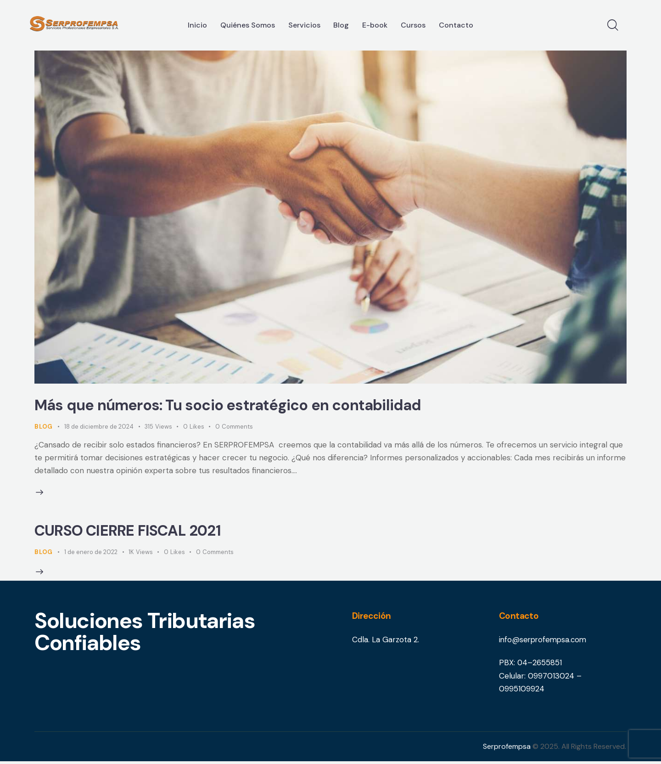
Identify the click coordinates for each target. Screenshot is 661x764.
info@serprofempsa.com (544, 643)
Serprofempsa (507, 749)
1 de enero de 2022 (91, 554)
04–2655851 (539, 665)
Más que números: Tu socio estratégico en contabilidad (239, 406)
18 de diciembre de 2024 (99, 427)
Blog (43, 427)
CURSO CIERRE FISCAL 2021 (134, 532)
